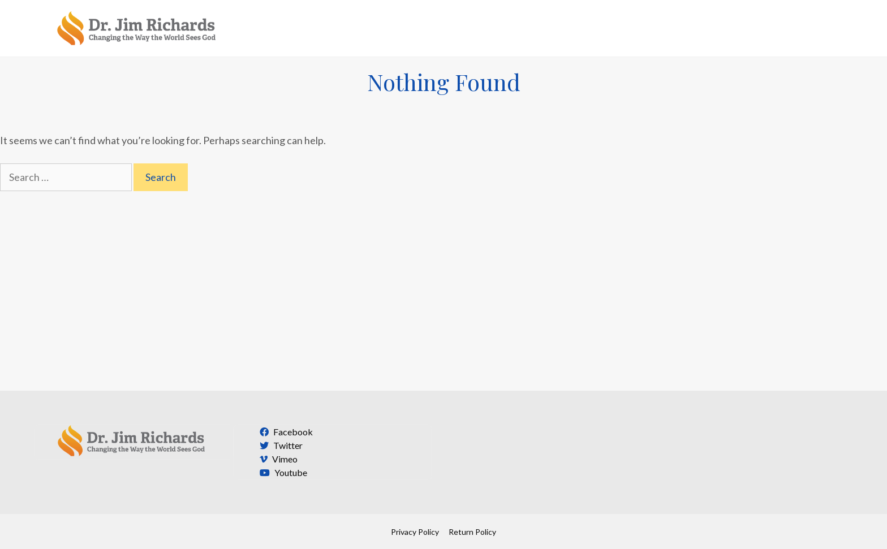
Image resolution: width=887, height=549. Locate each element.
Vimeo (277, 458)
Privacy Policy (415, 532)
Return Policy (472, 532)
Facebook (285, 431)
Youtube (282, 472)
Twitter (280, 445)
